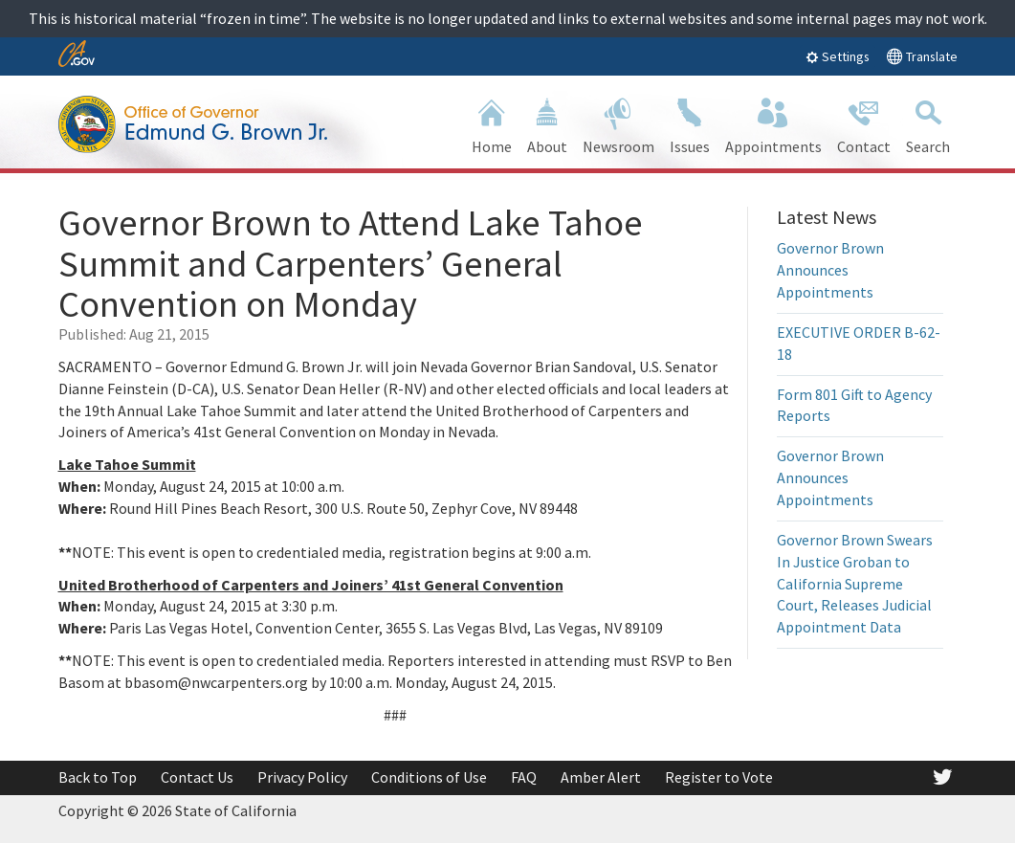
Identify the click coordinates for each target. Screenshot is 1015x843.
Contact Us (197, 777)
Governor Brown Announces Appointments (830, 269)
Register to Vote (719, 777)
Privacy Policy (302, 777)
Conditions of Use (429, 777)
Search (928, 124)
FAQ (524, 777)
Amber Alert (601, 777)
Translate (922, 56)
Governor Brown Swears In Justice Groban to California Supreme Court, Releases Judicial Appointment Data (855, 583)
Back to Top (97, 777)
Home (492, 124)
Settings (837, 56)
